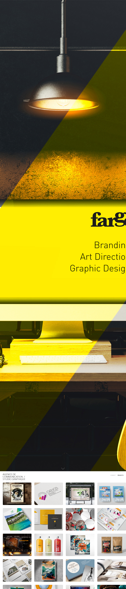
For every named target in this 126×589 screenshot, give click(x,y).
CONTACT (113, 475)
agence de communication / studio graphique (14, 477)
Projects (121, 475)
